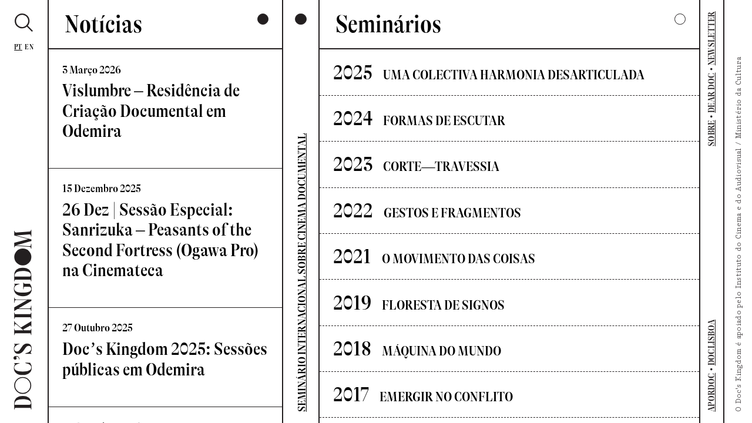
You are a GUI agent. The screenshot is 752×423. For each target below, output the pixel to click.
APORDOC (712, 392)
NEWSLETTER (712, 38)
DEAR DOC (712, 93)
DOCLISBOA (712, 343)
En (29, 47)
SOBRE (712, 133)
